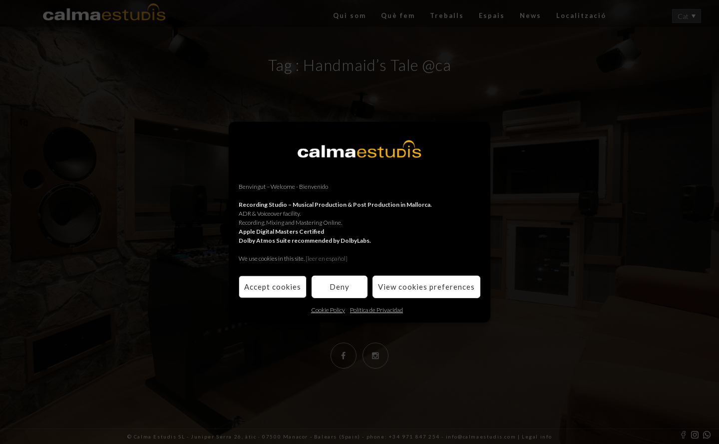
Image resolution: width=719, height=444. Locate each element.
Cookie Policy (328, 309)
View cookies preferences (426, 286)
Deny (340, 286)
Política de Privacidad (376, 309)
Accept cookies (272, 286)
